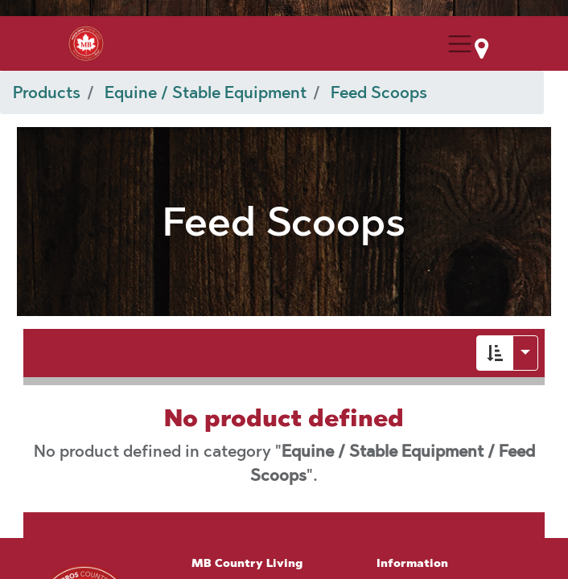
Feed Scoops (379, 92)
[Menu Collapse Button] (460, 44)
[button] (494, 353)
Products (46, 92)
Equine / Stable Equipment (206, 92)
